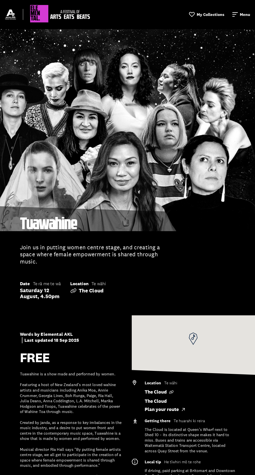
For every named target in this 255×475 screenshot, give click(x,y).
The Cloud (87, 290)
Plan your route (165, 409)
